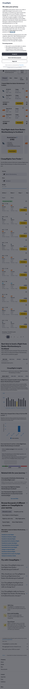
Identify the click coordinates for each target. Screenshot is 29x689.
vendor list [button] (12, 32)
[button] (14, 54)
